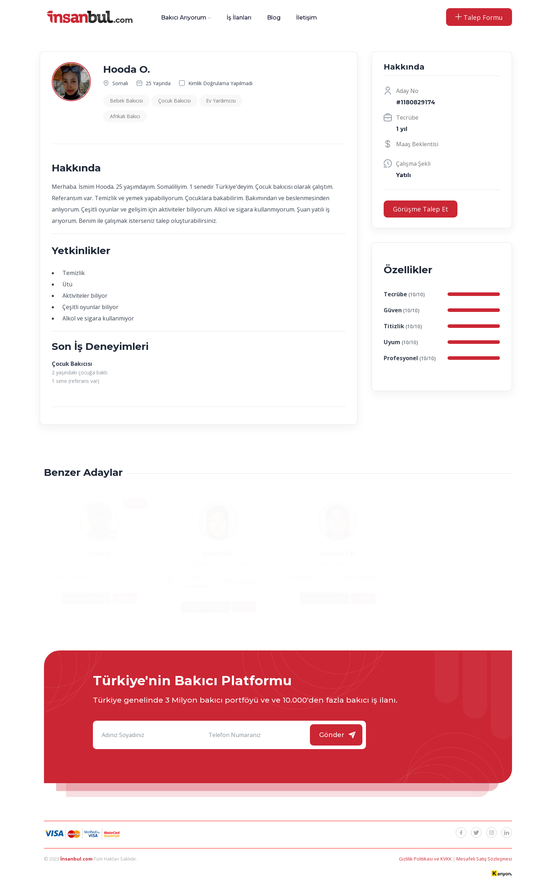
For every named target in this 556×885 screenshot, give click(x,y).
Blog (273, 17)
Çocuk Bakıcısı (174, 100)
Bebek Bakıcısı (126, 100)
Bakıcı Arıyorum (183, 17)
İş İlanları (239, 17)
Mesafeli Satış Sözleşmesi (484, 859)
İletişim (306, 17)
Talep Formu (479, 17)
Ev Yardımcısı (221, 100)
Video (135, 503)
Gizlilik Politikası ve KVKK (426, 859)
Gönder (331, 735)
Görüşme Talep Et (420, 209)
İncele (125, 598)
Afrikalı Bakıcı (125, 116)
